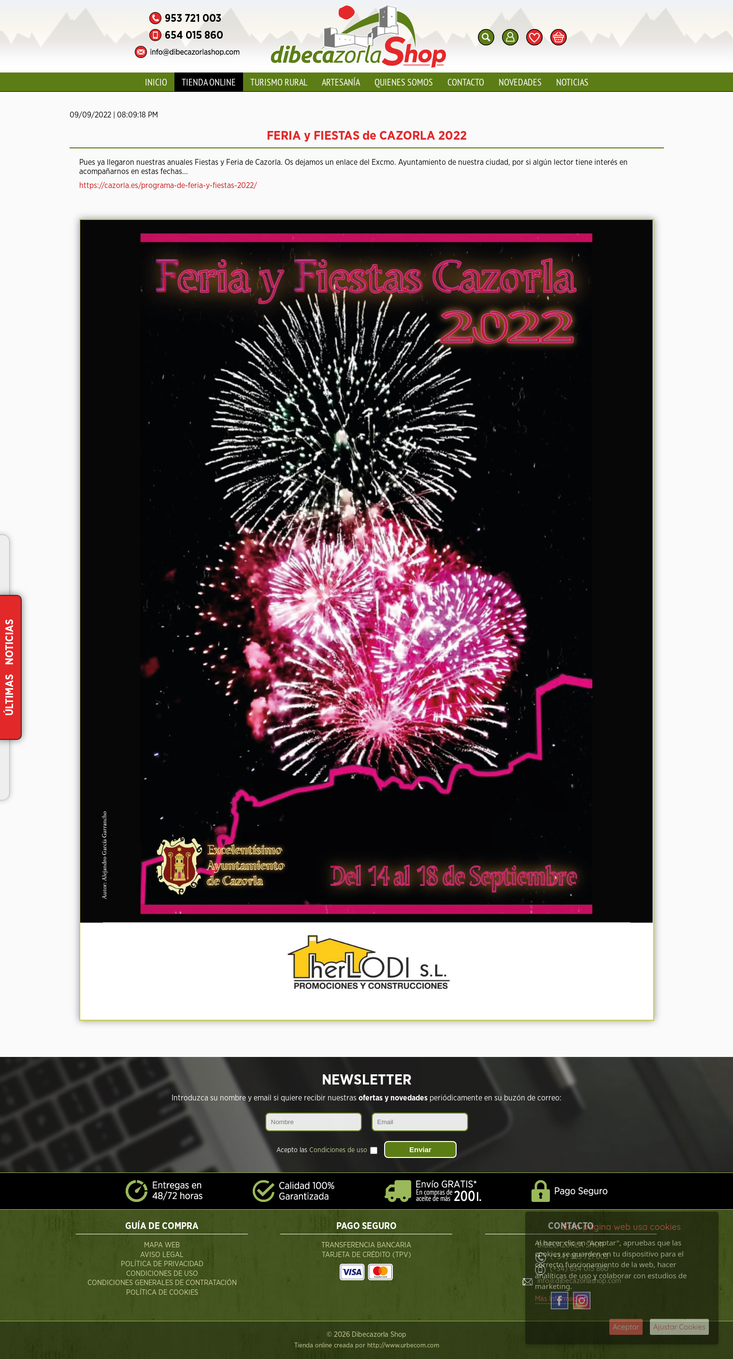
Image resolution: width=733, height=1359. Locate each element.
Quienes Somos (403, 82)
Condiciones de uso (338, 1150)
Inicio (156, 82)
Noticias (572, 82)
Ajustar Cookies (679, 1326)
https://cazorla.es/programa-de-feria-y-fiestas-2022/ (168, 185)
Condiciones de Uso (162, 1273)
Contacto (465, 82)
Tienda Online (209, 82)
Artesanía (341, 82)
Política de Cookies (162, 1292)
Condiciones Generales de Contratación (162, 1283)
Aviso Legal (162, 1254)
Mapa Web (162, 1245)
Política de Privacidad (162, 1264)
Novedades (520, 82)
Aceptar (626, 1326)
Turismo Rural (278, 82)
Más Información (560, 1298)
